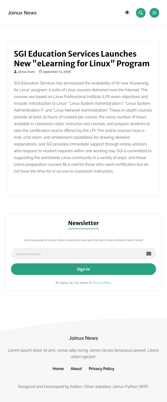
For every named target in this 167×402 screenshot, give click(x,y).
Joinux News (22, 13)
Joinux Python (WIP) (130, 386)
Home (58, 368)
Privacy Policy (102, 282)
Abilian (76, 386)
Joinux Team (24, 72)
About (76, 368)
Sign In (83, 269)
